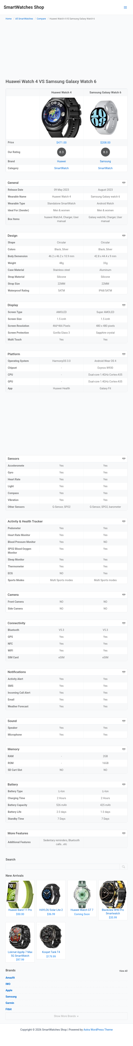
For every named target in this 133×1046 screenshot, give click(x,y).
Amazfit (10, 977)
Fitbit (9, 1009)
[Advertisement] (66, 50)
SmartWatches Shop (24, 7)
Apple (9, 990)
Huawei (61, 161)
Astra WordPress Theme (98, 1029)
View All (123, 971)
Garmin (10, 1002)
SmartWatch (61, 168)
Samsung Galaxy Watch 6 (105, 92)
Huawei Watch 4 (61, 92)
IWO (8, 984)
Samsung (105, 161)
